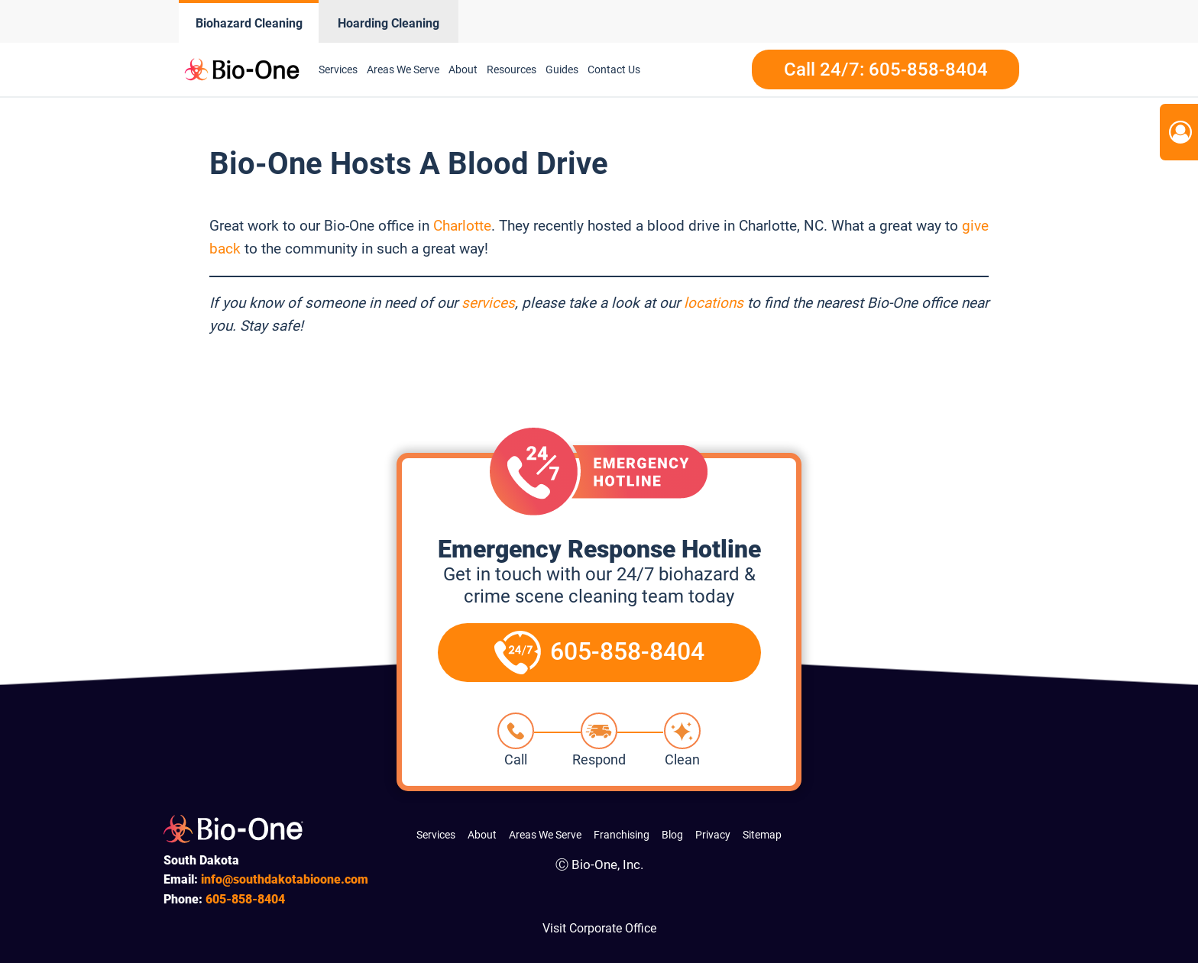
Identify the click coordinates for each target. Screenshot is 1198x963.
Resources (511, 69)
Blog (672, 835)
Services (338, 69)
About (463, 69)
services (488, 303)
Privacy (712, 835)
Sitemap (762, 835)
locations (713, 303)
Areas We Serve (403, 69)
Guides (562, 69)
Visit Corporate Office (599, 928)
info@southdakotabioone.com (284, 879)
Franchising (621, 835)
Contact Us (614, 69)
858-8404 (245, 899)
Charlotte (462, 225)
